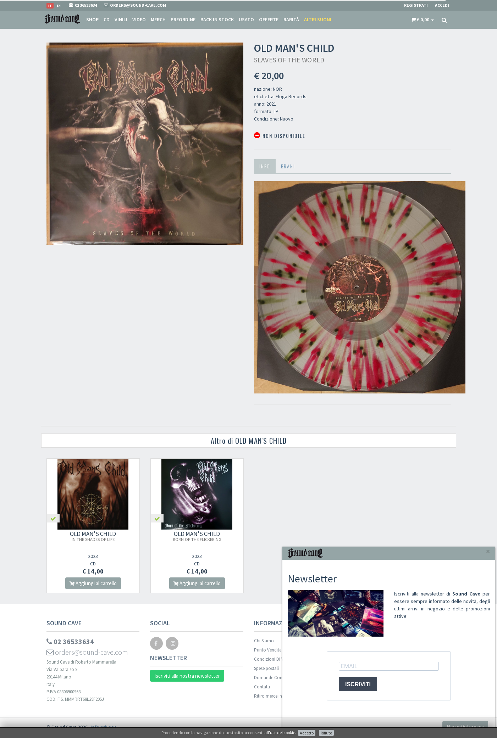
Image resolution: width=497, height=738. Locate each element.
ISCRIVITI (358, 684)
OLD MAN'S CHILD (93, 536)
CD (107, 19)
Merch (158, 19)
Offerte (268, 19)
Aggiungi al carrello (93, 583)
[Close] (488, 551)
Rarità (291, 19)
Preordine (183, 19)
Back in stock (217, 19)
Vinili (121, 19)
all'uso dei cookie (279, 732)
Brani (288, 166)
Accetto (307, 733)
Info (264, 166)
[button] (422, 19)
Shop (92, 19)
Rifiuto (326, 733)
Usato (246, 19)
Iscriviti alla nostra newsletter (187, 675)
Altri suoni (317, 19)
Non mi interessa (465, 726)
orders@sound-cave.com (87, 652)
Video (139, 19)
